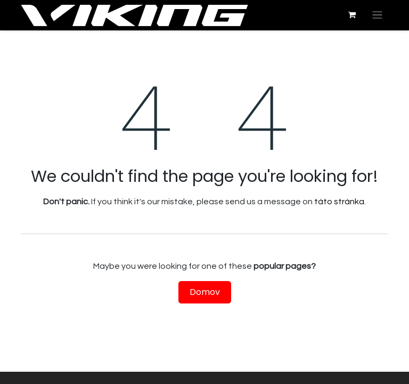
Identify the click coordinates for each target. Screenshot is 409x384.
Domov (205, 292)
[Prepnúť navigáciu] (377, 15)
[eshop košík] (352, 15)
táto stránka (339, 201)
